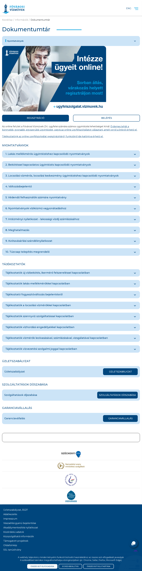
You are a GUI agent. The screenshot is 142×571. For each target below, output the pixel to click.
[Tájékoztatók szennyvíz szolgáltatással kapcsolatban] (135, 316)
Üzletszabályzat (120, 371)
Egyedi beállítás (70, 566)
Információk (21, 20)
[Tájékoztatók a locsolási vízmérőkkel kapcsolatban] (135, 306)
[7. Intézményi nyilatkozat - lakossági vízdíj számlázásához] (135, 219)
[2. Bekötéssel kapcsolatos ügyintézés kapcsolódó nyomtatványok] (135, 165)
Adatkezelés (10, 514)
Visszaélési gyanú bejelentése (19, 523)
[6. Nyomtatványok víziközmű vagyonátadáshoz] (135, 209)
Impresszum (10, 518)
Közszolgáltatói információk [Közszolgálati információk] (18, 536)
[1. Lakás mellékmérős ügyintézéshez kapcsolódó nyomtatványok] (135, 154)
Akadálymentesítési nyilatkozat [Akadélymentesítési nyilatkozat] (20, 527)
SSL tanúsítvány (12, 549)
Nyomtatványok (15, 41)
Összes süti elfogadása (42, 566)
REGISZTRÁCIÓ (35, 118)
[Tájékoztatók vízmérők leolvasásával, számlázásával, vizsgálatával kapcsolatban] (135, 338)
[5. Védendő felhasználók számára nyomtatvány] (135, 198)
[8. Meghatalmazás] (135, 230)
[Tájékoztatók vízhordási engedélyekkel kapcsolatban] (135, 327)
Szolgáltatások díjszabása (117, 395)
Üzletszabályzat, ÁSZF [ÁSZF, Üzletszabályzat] (15, 510)
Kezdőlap (7, 20)
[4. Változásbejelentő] (135, 187)
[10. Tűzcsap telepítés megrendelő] (135, 252)
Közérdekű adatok (13, 532)
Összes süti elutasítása (98, 566)
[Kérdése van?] (133, 543)
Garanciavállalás (120, 418)
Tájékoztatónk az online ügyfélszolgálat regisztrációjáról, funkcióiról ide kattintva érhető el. (52, 136)
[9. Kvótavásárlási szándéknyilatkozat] (135, 241)
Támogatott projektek (15, 541)
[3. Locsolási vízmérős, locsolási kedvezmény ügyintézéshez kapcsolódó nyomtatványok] (135, 176)
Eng (128, 8)
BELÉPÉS (106, 118)
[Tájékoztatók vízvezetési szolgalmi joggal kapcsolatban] (135, 349)
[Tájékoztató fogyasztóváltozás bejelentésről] (135, 295)
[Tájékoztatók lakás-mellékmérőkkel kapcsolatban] (135, 284)
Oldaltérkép (10, 545)
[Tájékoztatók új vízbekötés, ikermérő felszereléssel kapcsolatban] (135, 273)
